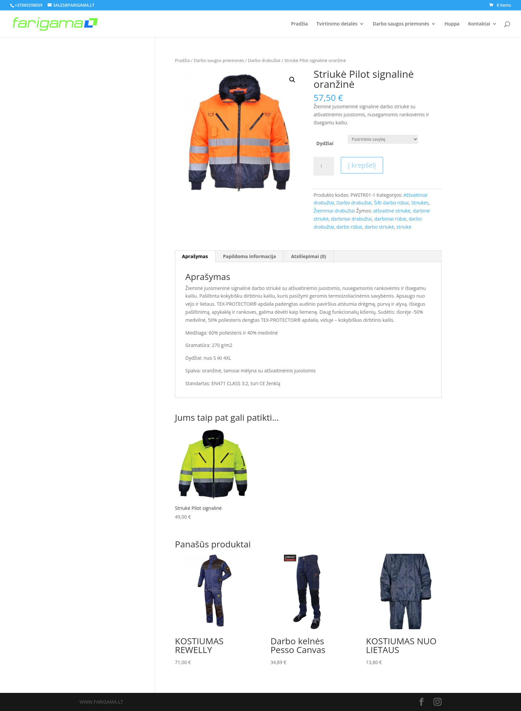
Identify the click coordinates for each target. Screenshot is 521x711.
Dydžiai (325, 143)
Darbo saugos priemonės (401, 24)
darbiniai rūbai (390, 219)
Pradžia (299, 24)
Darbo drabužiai (264, 60)
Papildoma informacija (249, 256)
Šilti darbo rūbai (391, 202)
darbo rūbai (349, 227)
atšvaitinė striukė (391, 211)
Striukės (419, 202)
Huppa (452, 24)
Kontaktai (479, 24)
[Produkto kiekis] (323, 166)
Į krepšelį (362, 165)
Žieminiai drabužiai (334, 211)
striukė (403, 227)
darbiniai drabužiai (351, 219)
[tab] (195, 256)
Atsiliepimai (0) (308, 256)
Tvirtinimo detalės (336, 24)
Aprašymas (195, 256)
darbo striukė (379, 227)
